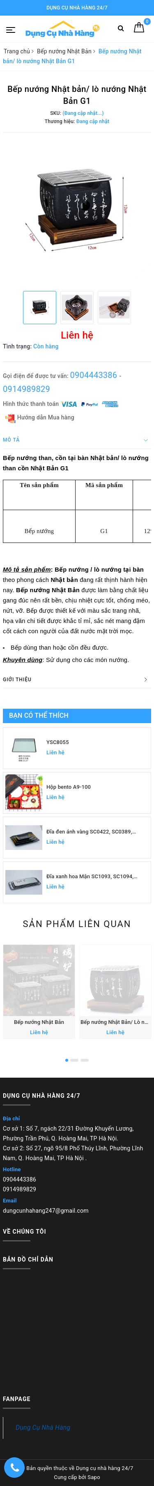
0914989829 (26, 389)
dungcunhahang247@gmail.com (46, 1210)
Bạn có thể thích (39, 715)
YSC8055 (57, 742)
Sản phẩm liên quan (77, 924)
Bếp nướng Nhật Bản (39, 1022)
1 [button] (66, 1060)
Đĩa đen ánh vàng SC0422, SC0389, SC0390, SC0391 (89, 832)
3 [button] (84, 1060)
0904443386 (94, 375)
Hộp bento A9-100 (68, 787)
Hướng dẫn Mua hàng (39, 418)
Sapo (93, 1477)
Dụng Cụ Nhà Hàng (43, 1427)
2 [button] (74, 1060)
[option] (77, 211)
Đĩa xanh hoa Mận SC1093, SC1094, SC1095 (89, 876)
